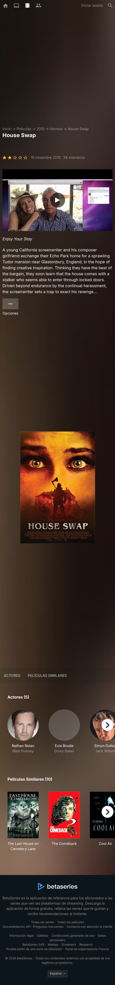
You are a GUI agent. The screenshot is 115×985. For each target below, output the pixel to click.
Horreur (56, 129)
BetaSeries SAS (33, 944)
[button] (23, 732)
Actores (12, 675)
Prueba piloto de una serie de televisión (34, 949)
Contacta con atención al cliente (89, 927)
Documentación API (17, 927)
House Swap (78, 129)
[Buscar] (110, 5)
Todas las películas (70, 922)
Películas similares (47, 675)
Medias (53, 944)
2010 (40, 129)
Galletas (42, 935)
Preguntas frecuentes (48, 927)
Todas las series (42, 922)
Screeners (69, 944)
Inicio (6, 129)
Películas (23, 129)
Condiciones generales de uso (73, 935)
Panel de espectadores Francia (87, 949)
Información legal (21, 935)
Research (86, 944)
